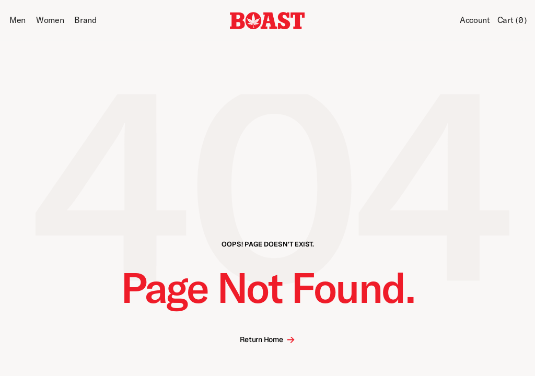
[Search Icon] (443, 21)
